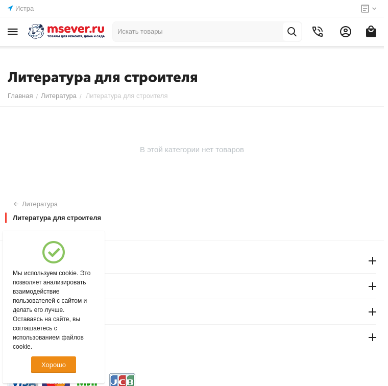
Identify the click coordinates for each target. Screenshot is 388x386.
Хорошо (53, 365)
